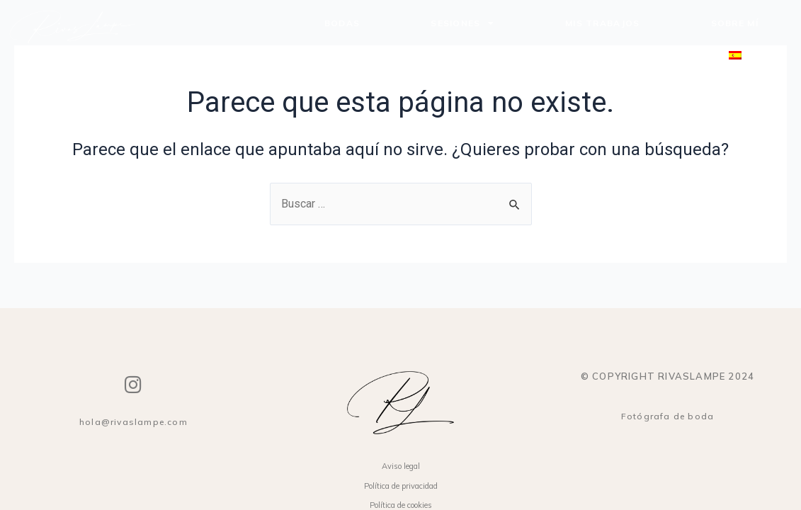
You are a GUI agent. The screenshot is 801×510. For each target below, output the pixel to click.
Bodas (342, 23)
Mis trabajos (602, 23)
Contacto (625, 55)
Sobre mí (735, 23)
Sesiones (462, 23)
